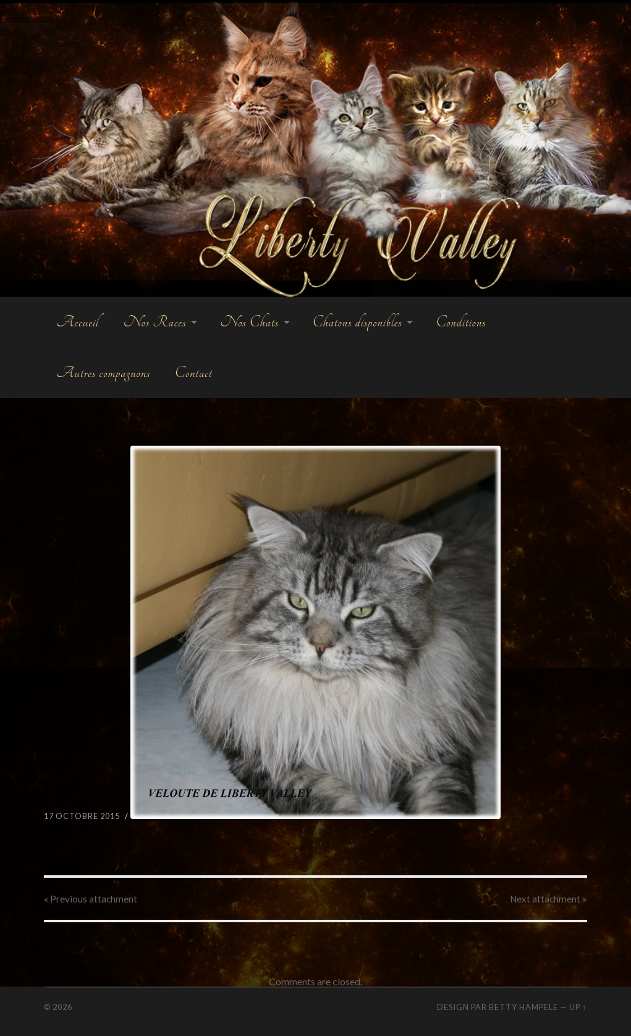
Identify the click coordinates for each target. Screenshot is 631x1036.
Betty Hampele (523, 1007)
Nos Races (155, 322)
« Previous (90, 898)
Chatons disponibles (357, 322)
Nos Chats (249, 322)
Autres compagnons (103, 372)
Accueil (77, 322)
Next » (548, 898)
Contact (194, 372)
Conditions (461, 322)
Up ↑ (578, 1007)
